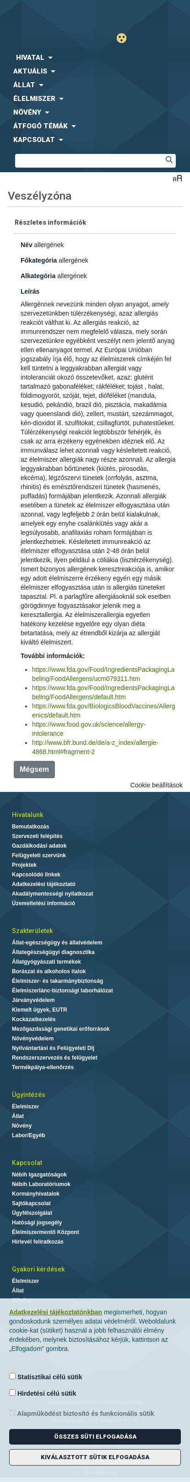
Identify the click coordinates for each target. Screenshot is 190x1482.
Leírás (30, 291)
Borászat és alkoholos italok (49, 971)
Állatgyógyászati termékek (46, 962)
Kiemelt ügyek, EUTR (39, 1010)
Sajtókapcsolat (31, 1203)
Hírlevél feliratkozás (38, 1242)
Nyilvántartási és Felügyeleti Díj (53, 1048)
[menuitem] (95, 57)
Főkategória (39, 260)
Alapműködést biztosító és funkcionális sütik (81, 1413)
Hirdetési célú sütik (42, 1393)
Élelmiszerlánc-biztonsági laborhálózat (62, 990)
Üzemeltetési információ (43, 903)
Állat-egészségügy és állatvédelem (57, 942)
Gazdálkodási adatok (39, 846)
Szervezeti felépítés (37, 836)
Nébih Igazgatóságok (39, 1174)
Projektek (24, 865)
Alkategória (38, 276)
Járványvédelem (33, 1000)
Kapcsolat (27, 1162)
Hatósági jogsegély (37, 1222)
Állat (18, 1116)
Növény (22, 1126)
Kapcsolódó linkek (36, 874)
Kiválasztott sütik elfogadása (95, 1457)
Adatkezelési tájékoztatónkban (55, 1312)
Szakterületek (32, 930)
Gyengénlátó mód (125, 38)
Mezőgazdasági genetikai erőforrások (60, 1029)
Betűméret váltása (177, 178)
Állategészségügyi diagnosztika (53, 952)
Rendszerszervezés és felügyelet (55, 1058)
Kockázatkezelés (33, 1019)
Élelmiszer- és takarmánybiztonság (57, 981)
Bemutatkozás (30, 826)
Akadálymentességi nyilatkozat (52, 894)
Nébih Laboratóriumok (41, 1184)
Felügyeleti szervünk (39, 855)
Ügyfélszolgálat (32, 1213)
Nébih (47, 14)
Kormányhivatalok (36, 1194)
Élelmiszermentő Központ (45, 1232)
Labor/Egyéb (28, 1135)
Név (27, 244)
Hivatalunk (27, 814)
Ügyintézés (28, 1094)
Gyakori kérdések (38, 1269)
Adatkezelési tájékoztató (44, 884)
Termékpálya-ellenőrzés (43, 1067)
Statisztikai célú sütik (45, 1377)
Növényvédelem (33, 1038)
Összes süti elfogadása (95, 1436)
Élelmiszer (25, 1106)
